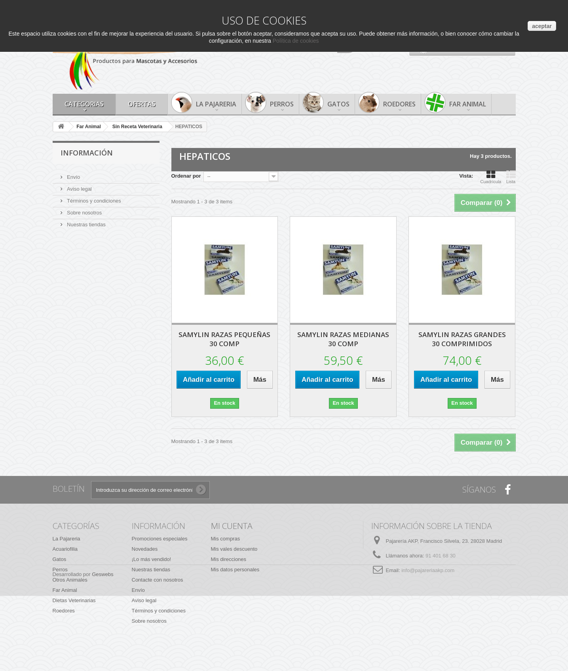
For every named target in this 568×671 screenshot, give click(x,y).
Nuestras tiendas (86, 221)
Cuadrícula (490, 177)
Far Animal (467, 104)
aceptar (542, 26)
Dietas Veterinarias (74, 600)
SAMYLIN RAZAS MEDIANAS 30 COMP (343, 339)
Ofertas (142, 104)
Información (87, 152)
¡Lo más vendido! (151, 559)
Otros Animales (70, 580)
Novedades (145, 549)
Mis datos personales (235, 569)
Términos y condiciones (93, 198)
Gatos (338, 104)
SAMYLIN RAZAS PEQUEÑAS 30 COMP (224, 339)
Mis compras (225, 539)
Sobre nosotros (84, 209)
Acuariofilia (65, 549)
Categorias (84, 104)
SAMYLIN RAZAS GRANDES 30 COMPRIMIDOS (462, 339)
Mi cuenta (232, 525)
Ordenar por (186, 176)
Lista (511, 177)
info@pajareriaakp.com (427, 570)
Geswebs (102, 649)
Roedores (399, 104)
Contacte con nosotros (157, 580)
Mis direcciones (229, 559)
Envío (73, 174)
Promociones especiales (160, 539)
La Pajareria (216, 104)
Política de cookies (296, 41)
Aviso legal (79, 186)
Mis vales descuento (234, 549)
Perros (282, 104)
